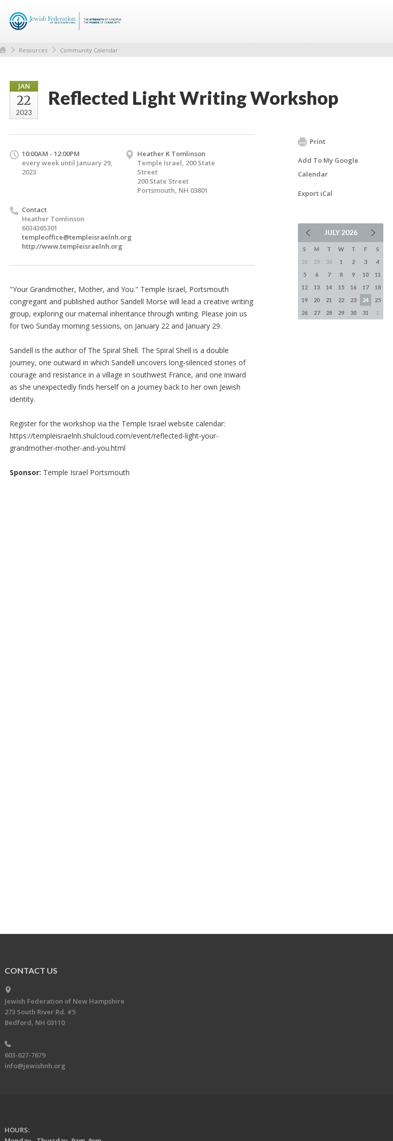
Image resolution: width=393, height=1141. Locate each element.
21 (329, 300)
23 (353, 300)
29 (341, 312)
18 (378, 287)
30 (353, 312)
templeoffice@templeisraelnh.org (77, 237)
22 (341, 300)
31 (365, 312)
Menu (371, 21)
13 (317, 287)
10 (365, 274)
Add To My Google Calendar (328, 167)
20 (317, 300)
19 (304, 300)
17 (365, 287)
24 (365, 300)
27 (317, 312)
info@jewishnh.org (35, 1065)
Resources (33, 50)
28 (329, 312)
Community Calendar (89, 50)
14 (329, 287)
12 (304, 287)
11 (378, 274)
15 (341, 287)
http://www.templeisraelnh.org (72, 246)
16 (353, 287)
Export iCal (315, 193)
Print (311, 142)
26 (304, 312)
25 (378, 300)
